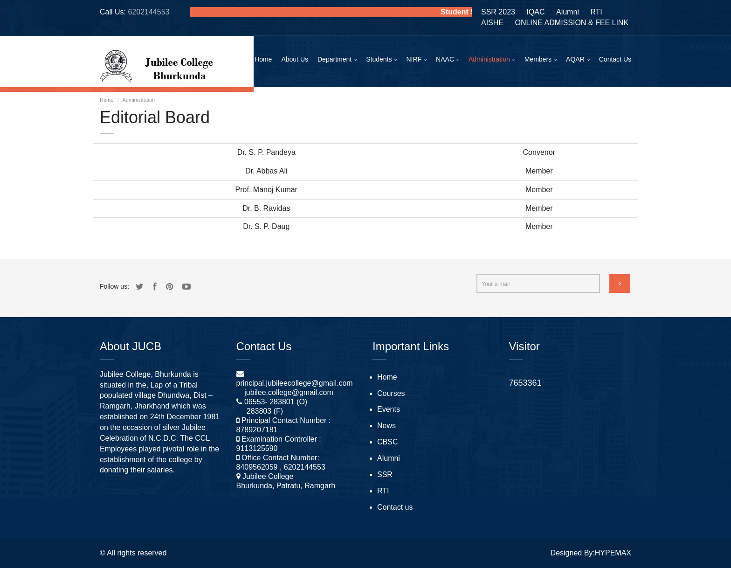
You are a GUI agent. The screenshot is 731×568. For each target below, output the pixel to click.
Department (334, 59)
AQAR (575, 59)
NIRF (413, 59)
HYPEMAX (613, 553)
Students (379, 59)
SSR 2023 (498, 12)
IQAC (535, 12)
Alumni (567, 12)
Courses (391, 393)
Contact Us (615, 59)
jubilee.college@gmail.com (288, 392)
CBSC (387, 442)
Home (263, 59)
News (386, 425)
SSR (385, 474)
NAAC (445, 59)
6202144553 (148, 12)
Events (388, 409)
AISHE (492, 23)
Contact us (395, 507)
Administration (489, 59)
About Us (294, 59)
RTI (596, 12)
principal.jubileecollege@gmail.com (294, 383)
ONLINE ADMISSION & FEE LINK (571, 23)
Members (538, 59)
